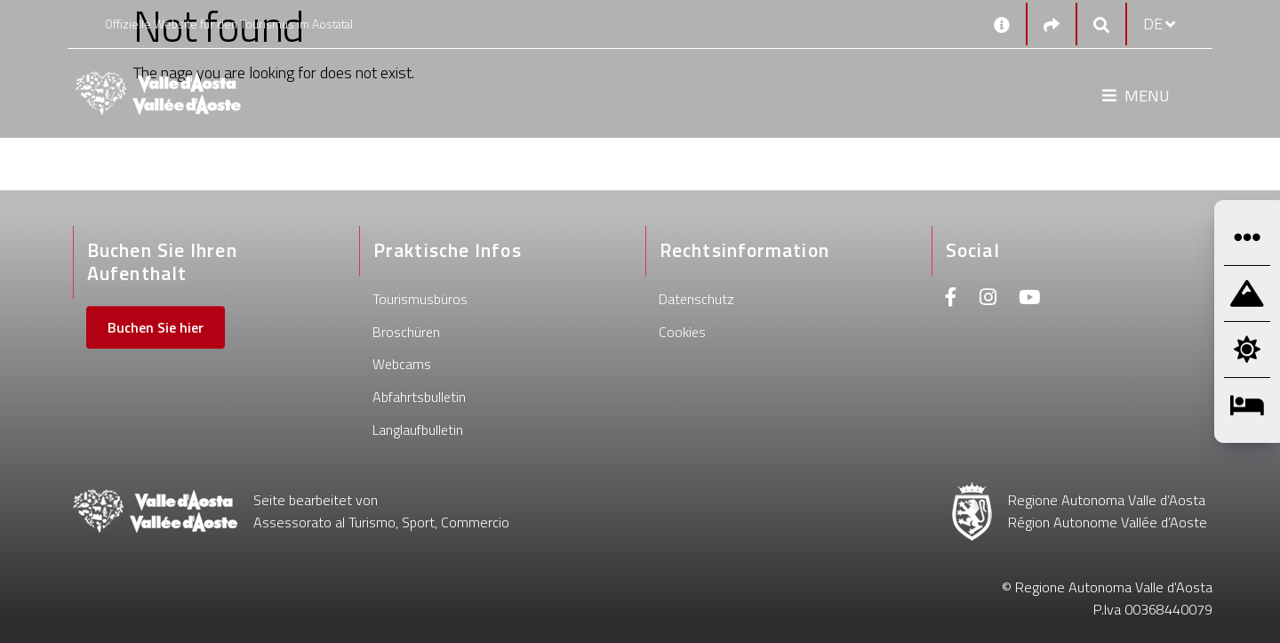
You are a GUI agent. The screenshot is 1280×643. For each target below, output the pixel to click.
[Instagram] (988, 299)
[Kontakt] (1002, 24)
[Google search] (1101, 24)
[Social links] (1052, 24)
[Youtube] (1029, 299)
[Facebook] (951, 299)
